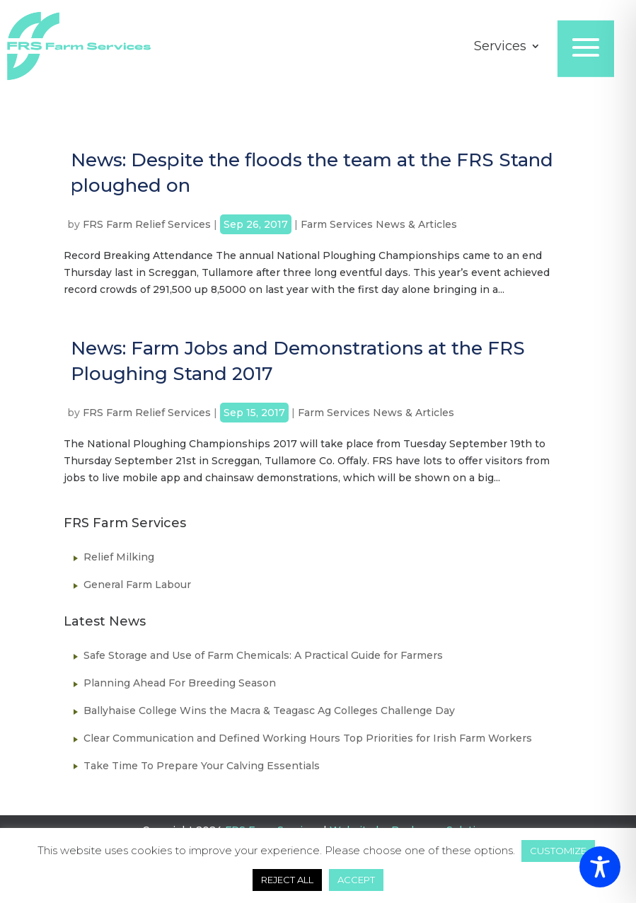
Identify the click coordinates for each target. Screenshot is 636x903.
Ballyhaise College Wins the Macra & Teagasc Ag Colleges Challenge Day (269, 710)
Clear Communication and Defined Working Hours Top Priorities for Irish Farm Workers (307, 738)
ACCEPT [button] (356, 879)
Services (500, 47)
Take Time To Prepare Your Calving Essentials (201, 765)
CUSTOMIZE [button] (558, 850)
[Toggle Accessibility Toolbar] (600, 867)
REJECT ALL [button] (287, 879)
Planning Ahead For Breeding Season (179, 683)
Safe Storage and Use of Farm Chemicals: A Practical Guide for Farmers (263, 655)
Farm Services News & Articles (379, 224)
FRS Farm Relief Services (147, 224)
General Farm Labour (137, 584)
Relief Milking (118, 557)
